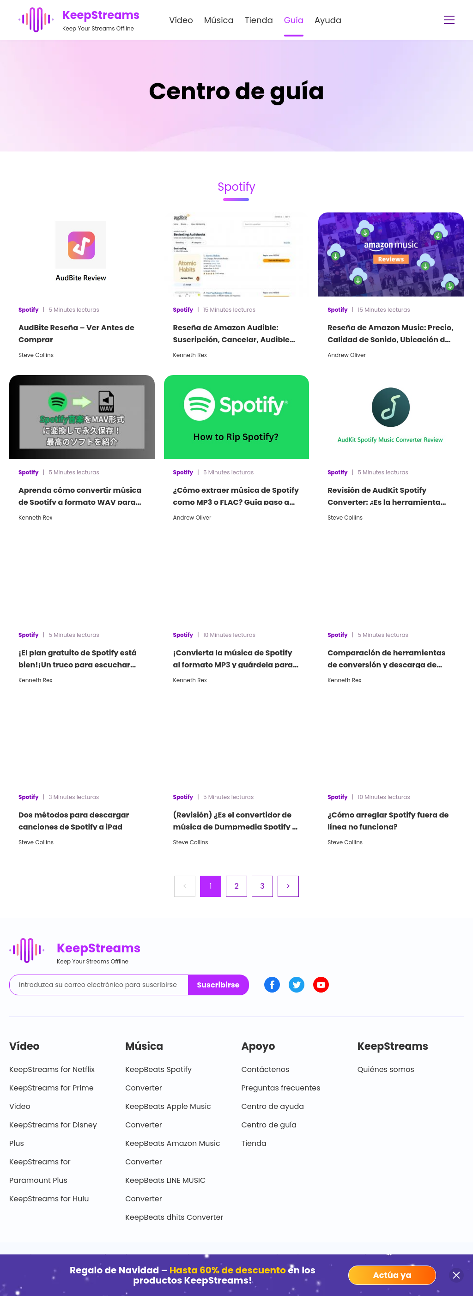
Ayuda (328, 20)
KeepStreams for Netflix (52, 1069)
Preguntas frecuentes (281, 1088)
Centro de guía (269, 1125)
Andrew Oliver (346, 355)
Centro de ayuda (273, 1106)
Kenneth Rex (190, 355)
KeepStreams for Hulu (49, 1198)
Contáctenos (266, 1069)
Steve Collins (36, 355)
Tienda (259, 20)
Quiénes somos (386, 1069)
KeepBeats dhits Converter (174, 1217)
